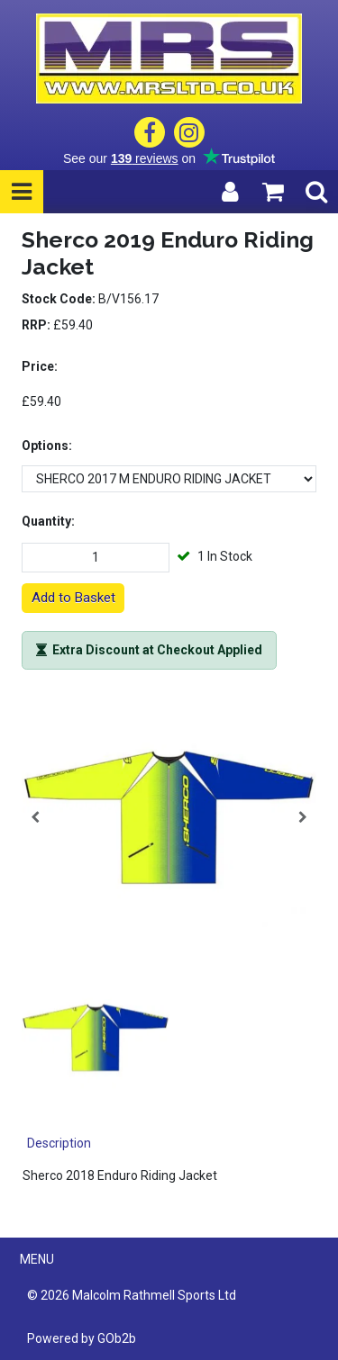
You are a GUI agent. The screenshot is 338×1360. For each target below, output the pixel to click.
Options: (47, 445)
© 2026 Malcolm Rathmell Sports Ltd (131, 1295)
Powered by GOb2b (81, 1338)
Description (59, 1143)
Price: (40, 366)
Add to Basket (73, 598)
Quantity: (48, 521)
